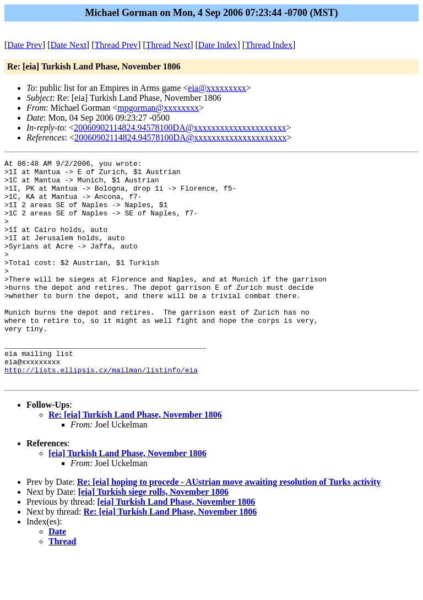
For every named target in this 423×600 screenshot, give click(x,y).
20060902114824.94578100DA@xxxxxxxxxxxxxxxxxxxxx (180, 127)
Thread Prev (116, 45)
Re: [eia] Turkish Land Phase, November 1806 (135, 459)
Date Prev (24, 45)
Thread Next (168, 45)
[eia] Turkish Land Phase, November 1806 (127, 497)
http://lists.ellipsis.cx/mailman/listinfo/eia (101, 413)
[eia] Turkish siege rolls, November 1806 (153, 536)
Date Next (68, 45)
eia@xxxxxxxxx (217, 88)
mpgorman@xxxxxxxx (158, 107)
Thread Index (268, 45)
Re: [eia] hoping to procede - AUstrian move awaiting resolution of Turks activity (229, 526)
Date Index (217, 45)
